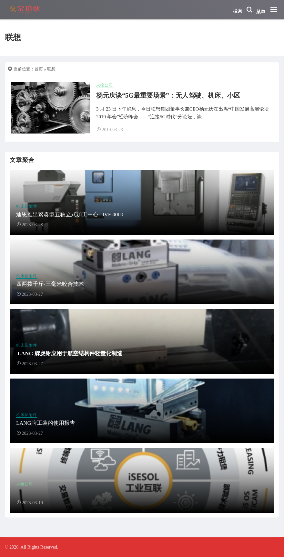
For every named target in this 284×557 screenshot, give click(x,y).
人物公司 (104, 85)
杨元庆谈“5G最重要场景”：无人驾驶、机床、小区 (168, 95)
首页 (39, 69)
